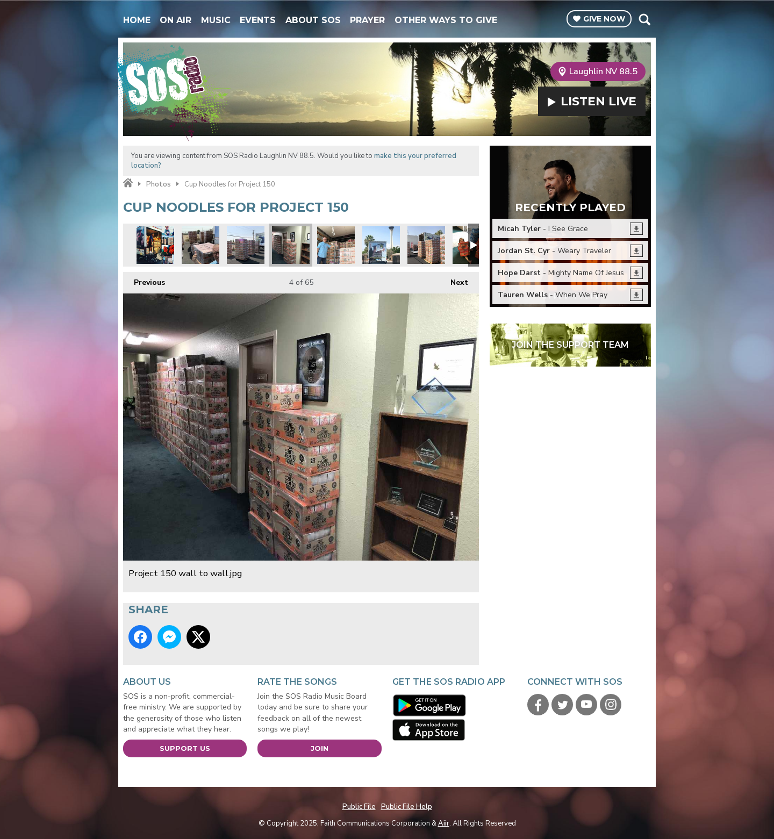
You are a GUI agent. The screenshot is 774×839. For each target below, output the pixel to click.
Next (454, 280)
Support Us (185, 748)
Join (319, 748)
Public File (359, 807)
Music (216, 20)
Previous (144, 280)
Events (258, 20)
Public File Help (406, 807)
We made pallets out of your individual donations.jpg (200, 245)
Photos (158, 184)
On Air (175, 20)
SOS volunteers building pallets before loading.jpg (245, 245)
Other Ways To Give (446, 20)
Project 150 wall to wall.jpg (291, 245)
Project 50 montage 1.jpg (155, 245)
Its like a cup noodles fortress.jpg (426, 245)
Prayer (367, 20)
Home (136, 20)
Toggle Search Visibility (644, 19)
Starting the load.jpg (336, 245)
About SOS (313, 20)
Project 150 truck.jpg (381, 245)
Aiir (443, 823)
